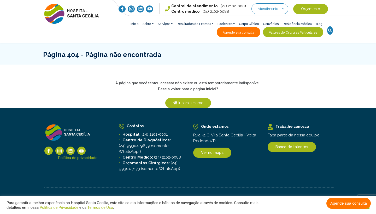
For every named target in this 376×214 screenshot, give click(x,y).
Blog (319, 24)
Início (134, 24)
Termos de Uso (99, 207)
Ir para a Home (188, 103)
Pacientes (225, 24)
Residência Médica (297, 24)
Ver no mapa (212, 153)
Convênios (271, 24)
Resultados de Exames (194, 24)
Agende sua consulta (348, 203)
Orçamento (310, 9)
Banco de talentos (291, 147)
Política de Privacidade (59, 207)
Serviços (164, 24)
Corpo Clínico (249, 24)
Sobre (147, 24)
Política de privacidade (77, 158)
